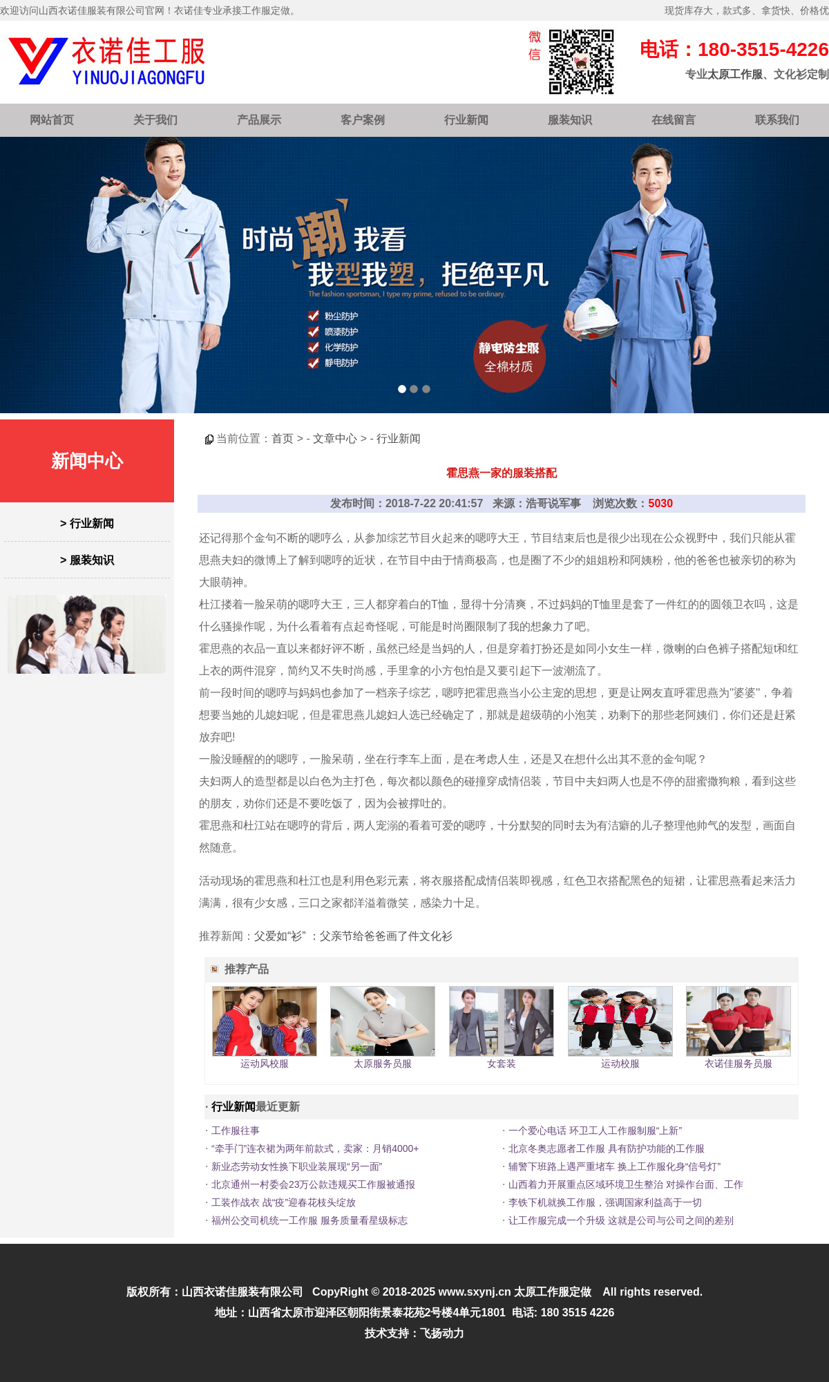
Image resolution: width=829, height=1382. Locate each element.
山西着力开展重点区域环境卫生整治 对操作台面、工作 (625, 1184)
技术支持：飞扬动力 (414, 1333)
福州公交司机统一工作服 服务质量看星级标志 (309, 1220)
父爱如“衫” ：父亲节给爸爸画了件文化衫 (353, 936)
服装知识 (570, 120)
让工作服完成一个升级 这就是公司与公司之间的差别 (621, 1220)
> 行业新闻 (87, 523)
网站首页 (52, 120)
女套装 (501, 1063)
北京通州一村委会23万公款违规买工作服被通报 (313, 1184)
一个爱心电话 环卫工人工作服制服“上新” (595, 1130)
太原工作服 (735, 74)
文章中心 (335, 438)
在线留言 (673, 120)
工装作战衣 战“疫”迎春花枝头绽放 (283, 1202)
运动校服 (620, 1063)
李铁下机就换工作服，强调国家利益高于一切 (605, 1202)
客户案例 (363, 120)
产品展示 (259, 120)
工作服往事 (235, 1130)
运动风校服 (264, 1063)
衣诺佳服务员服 (738, 1063)
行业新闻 (466, 120)
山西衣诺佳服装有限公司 (242, 1292)
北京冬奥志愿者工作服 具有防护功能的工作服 (606, 1148)
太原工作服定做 (552, 1292)
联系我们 (777, 120)
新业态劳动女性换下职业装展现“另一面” (296, 1166)
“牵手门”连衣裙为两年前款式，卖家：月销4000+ (315, 1148)
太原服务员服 (383, 1063)
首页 (282, 438)
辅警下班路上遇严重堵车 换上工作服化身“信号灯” (614, 1166)
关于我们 (155, 120)
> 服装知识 (87, 560)
